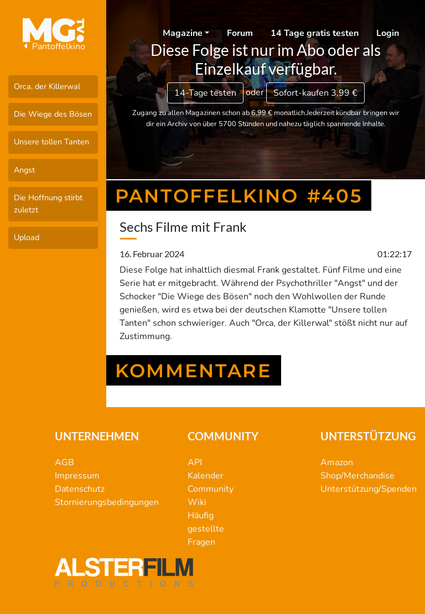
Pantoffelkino (53, 46)
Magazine (183, 33)
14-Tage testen (205, 93)
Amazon (336, 462)
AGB (64, 462)
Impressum (77, 476)
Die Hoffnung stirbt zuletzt (48, 203)
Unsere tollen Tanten (51, 141)
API (195, 462)
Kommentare (193, 370)
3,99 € (315, 93)
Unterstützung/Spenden (368, 489)
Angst (24, 169)
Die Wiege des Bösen (53, 113)
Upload (26, 237)
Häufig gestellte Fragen (206, 528)
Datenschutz (80, 489)
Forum (240, 33)
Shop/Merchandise (357, 476)
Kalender (206, 476)
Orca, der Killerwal (47, 86)
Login (387, 33)
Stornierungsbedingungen (107, 502)
